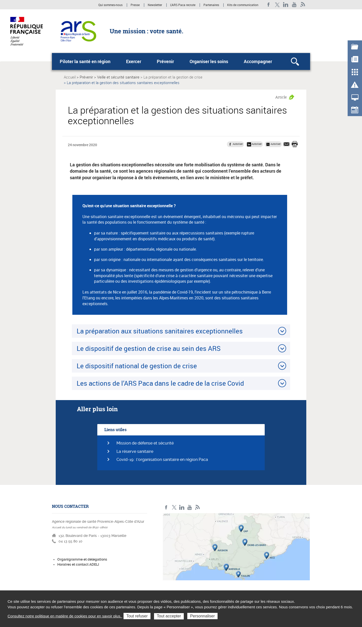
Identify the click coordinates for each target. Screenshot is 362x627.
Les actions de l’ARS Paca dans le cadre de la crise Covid (160, 383)
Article (281, 97)
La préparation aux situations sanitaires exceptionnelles (160, 331)
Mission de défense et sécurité (145, 443)
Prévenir (165, 61)
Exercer (133, 61)
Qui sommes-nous (110, 5)
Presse (135, 5)
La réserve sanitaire (134, 451)
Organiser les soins (209, 61)
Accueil (70, 77)
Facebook (268, 4)
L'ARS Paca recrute (182, 5)
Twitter (277, 4)
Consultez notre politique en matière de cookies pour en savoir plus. (65, 616)
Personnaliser (202, 616)
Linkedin (285, 4)
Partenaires (211, 5)
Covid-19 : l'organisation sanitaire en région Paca (162, 459)
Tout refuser (136, 616)
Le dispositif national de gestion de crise (137, 365)
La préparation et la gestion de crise (172, 77)
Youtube (294, 4)
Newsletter (155, 5)
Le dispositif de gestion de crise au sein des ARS (149, 348)
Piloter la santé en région (85, 61)
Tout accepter (169, 616)
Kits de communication (242, 5)
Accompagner (258, 61)
